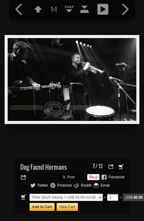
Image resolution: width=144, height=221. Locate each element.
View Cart (67, 207)
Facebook (117, 177)
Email (105, 185)
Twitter (42, 185)
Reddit (86, 185)
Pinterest (64, 185)
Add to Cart (42, 207)
